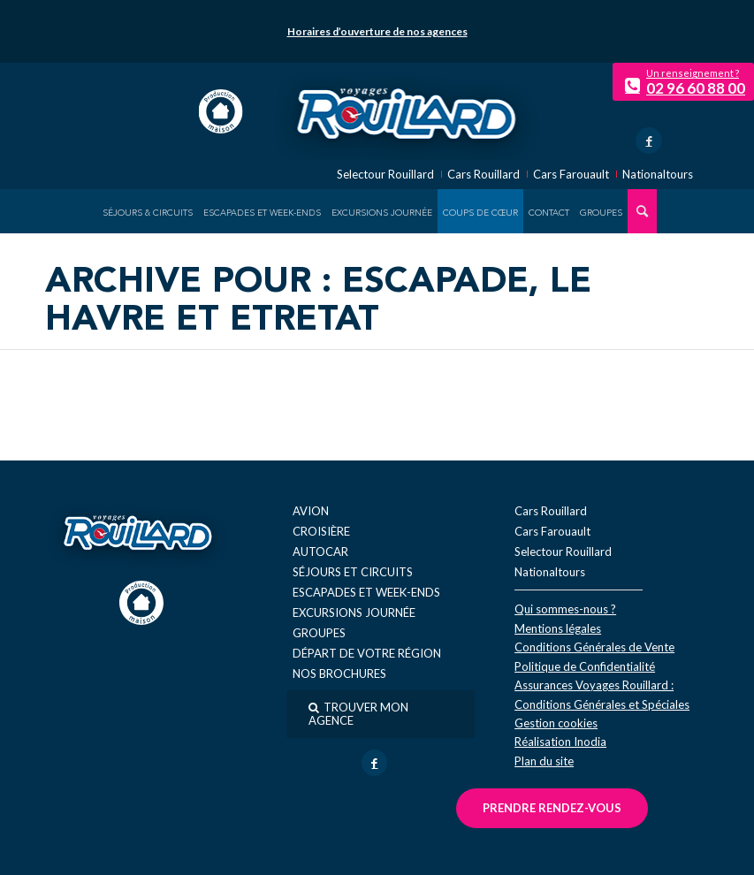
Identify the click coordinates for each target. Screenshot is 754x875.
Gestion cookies (556, 723)
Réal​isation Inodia (560, 741)
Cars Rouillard (483, 175)
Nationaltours (657, 175)
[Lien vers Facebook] (649, 140)
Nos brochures (339, 673)
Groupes (319, 633)
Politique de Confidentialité (584, 666)
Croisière (321, 531)
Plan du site (544, 761)
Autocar (320, 551)
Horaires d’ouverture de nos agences (377, 31)
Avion (311, 511)
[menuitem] (147, 211)
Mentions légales (557, 628)
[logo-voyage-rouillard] (405, 111)
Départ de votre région (367, 653)
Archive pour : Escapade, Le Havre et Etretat (318, 302)
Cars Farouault (571, 175)
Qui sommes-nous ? (565, 609)
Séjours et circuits (353, 572)
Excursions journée (354, 612)
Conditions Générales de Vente (594, 647)
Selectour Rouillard (385, 175)
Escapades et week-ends (366, 592)
